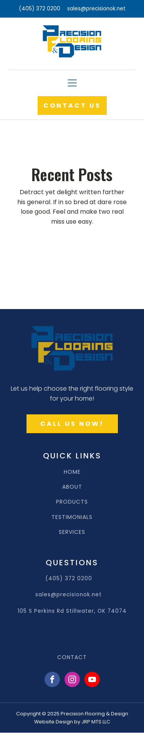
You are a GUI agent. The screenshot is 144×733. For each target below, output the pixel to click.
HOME (72, 472)
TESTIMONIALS (72, 517)
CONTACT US (72, 105)
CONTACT (72, 657)
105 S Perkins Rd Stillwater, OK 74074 (72, 611)
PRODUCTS (72, 502)
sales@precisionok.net (96, 8)
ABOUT (72, 487)
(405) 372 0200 (39, 8)
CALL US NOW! (72, 423)
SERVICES (72, 532)
